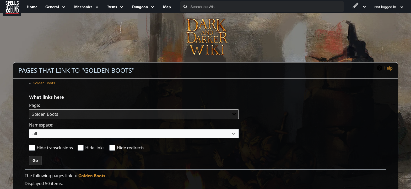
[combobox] (134, 114)
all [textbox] (35, 133)
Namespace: (41, 125)
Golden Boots (44, 83)
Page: (34, 105)
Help (388, 68)
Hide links (94, 148)
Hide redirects (130, 148)
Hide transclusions (55, 148)
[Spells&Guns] (12, 6)
